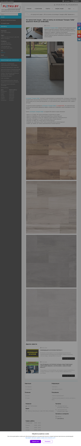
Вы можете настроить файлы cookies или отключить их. (40, 437)
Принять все (35, 441)
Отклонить (48, 441)
